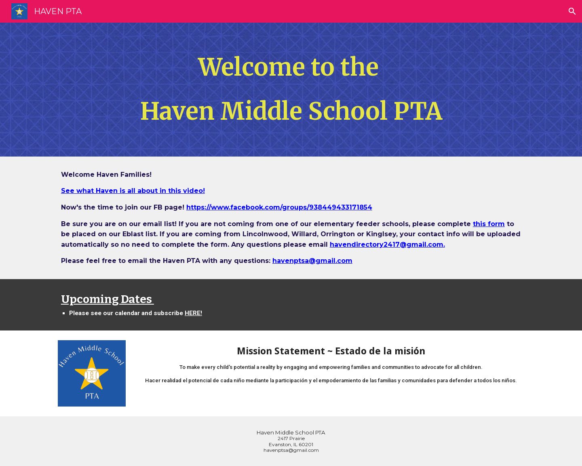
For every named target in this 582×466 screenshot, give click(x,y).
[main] (291, 89)
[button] (572, 11)
